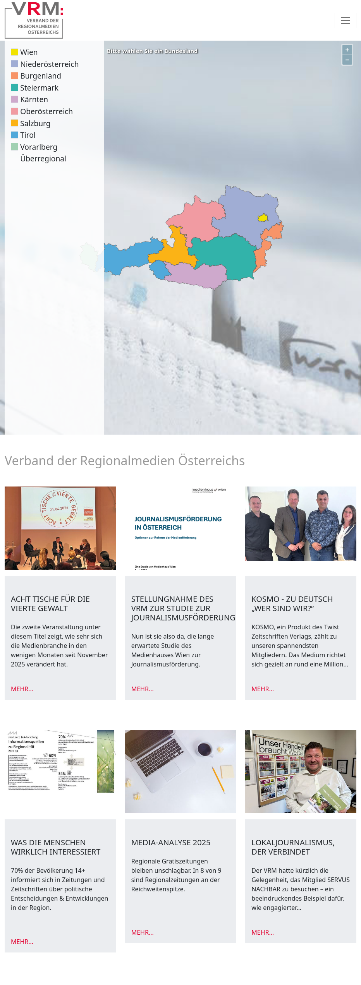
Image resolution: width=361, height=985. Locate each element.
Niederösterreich (49, 64)
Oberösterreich (46, 111)
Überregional (43, 158)
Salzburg (35, 123)
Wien (29, 52)
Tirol (28, 135)
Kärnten (34, 99)
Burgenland (40, 75)
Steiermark (39, 87)
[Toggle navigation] (345, 20)
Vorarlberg (38, 147)
